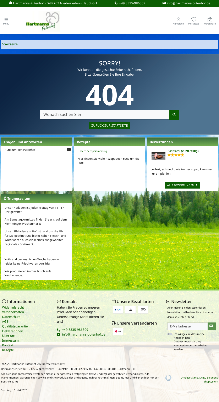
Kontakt (7, 345)
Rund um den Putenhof (38, 150)
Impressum (10, 340)
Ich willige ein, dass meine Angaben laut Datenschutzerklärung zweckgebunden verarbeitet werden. (190, 341)
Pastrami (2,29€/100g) (183, 151)
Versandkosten (13, 312)
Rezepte (8, 350)
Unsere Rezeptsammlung (92, 151)
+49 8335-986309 (75, 329)
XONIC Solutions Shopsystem (208, 379)
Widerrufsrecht (13, 307)
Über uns (8, 335)
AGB (5, 321)
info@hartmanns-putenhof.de (83, 334)
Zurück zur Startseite (109, 125)
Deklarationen (12, 331)
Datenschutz (11, 317)
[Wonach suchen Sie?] (104, 115)
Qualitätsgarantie (15, 326)
